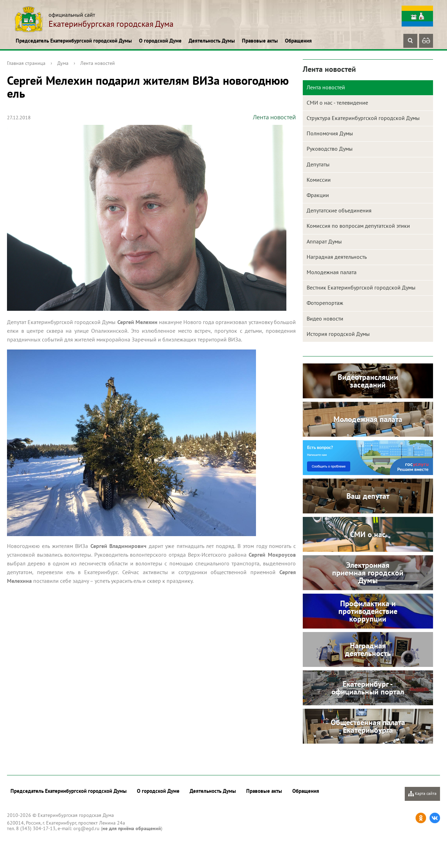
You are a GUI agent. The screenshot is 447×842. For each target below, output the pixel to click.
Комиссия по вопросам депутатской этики (358, 225)
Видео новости (325, 318)
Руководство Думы (330, 148)
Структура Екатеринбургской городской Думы (363, 117)
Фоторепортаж (325, 302)
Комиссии (319, 179)
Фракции (318, 194)
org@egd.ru (86, 828)
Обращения (298, 40)
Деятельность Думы (212, 40)
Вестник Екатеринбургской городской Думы (361, 287)
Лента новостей (97, 63)
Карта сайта (422, 794)
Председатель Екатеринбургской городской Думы (74, 40)
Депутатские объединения (339, 210)
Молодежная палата (332, 272)
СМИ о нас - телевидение (337, 102)
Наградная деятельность (337, 256)
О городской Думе (160, 40)
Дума (62, 63)
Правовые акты (260, 40)
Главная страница (26, 63)
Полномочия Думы (330, 133)
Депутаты (318, 164)
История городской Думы (338, 333)
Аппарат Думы (324, 241)
